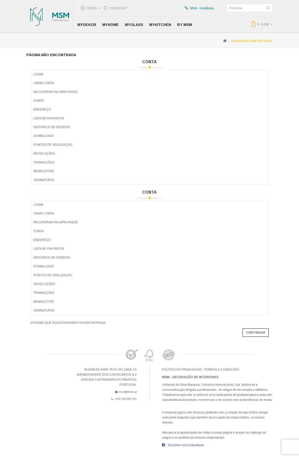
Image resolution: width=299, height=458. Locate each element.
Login (38, 74)
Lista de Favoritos (48, 118)
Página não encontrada (252, 41)
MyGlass (134, 25)
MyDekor (86, 25)
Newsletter (43, 171)
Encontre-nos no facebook (186, 445)
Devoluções (44, 153)
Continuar (255, 332)
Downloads (43, 136)
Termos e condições (221, 369)
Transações (44, 162)
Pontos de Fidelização (52, 145)
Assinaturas (44, 180)
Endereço (42, 109)
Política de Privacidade (182, 369)
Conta (38, 100)
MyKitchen (160, 25)
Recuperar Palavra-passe (55, 92)
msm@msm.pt (126, 391)
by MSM (184, 25)
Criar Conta (43, 83)
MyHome (110, 25)
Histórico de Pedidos (51, 127)
